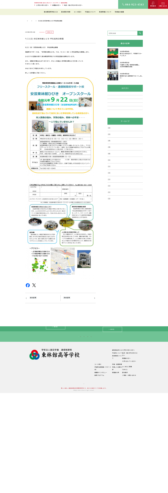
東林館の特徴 (65, 12)
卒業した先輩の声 (110, 470)
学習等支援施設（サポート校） (91, 470)
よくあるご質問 (125, 467)
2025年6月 (110, 207)
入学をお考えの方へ (42, 5)
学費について (66, 470)
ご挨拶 (64, 455)
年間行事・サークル (68, 467)
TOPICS (50, 72)
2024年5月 (110, 239)
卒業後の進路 (119, 12)
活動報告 (110, 177)
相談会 (109, 164)
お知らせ (59, 72)
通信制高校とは (110, 452)
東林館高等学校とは (51, 12)
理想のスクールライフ (88, 458)
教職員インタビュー (87, 472)
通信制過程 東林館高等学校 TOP (34, 72)
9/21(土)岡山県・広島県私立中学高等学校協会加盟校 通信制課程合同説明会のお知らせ (43, 354)
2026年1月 (110, 194)
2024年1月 (110, 246)
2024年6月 (110, 233)
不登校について (90, 12)
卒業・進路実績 (110, 467)
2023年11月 (111, 252)
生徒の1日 (84, 461)
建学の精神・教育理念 (69, 458)
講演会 (109, 152)
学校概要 (65, 473)
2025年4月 (110, 220)
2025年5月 (110, 214)
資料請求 (123, 472)
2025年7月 (110, 201)
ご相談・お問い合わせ (127, 475)
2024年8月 (110, 226)
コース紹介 (77, 12)
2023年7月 (110, 265)
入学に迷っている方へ (119, 437)
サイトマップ (75, 484)
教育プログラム (86, 475)
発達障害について (105, 12)
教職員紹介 (65, 464)
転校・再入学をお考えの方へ (73, 5)
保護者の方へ (56, 5)
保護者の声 (108, 472)
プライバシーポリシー (90, 484)
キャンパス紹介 (67, 461)
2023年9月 (110, 259)
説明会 (109, 158)
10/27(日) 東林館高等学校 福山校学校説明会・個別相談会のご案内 (76, 353)
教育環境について (86, 455)
